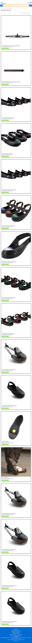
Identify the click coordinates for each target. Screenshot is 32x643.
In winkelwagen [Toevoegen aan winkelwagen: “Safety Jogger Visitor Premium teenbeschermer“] (5, 300)
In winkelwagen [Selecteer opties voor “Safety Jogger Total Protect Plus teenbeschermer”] (5, 192)
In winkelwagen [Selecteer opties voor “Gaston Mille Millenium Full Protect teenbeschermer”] (5, 408)
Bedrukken (17, 638)
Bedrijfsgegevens (5, 637)
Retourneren (24, 637)
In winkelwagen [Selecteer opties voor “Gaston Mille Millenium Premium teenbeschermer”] (5, 372)
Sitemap (20, 639)
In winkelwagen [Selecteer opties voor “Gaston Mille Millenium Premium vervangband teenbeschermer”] (5, 48)
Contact (20, 638)
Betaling (17, 637)
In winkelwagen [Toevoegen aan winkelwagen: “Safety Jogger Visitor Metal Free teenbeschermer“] (5, 264)
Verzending (20, 637)
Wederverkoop (13, 638)
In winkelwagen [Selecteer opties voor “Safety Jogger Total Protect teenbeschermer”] (5, 120)
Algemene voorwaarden (10, 639)
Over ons (2, 637)
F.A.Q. (9, 637)
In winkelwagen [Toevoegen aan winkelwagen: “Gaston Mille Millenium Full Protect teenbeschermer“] (5, 588)
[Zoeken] (28, 5)
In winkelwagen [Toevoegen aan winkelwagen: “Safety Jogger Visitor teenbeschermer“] (5, 156)
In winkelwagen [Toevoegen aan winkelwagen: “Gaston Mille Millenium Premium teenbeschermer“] (5, 516)
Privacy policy (16, 639)
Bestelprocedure (13, 637)
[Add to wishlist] (30, 17)
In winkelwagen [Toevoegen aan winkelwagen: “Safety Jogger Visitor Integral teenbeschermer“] (5, 336)
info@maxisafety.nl (8, 0)
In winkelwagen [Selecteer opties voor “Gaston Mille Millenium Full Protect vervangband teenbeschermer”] (5, 84)
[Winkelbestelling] (25, 13)
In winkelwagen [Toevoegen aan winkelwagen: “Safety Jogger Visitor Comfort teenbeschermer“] (5, 228)
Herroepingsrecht (28, 637)
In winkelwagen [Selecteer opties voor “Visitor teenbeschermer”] (5, 444)
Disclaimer (23, 639)
